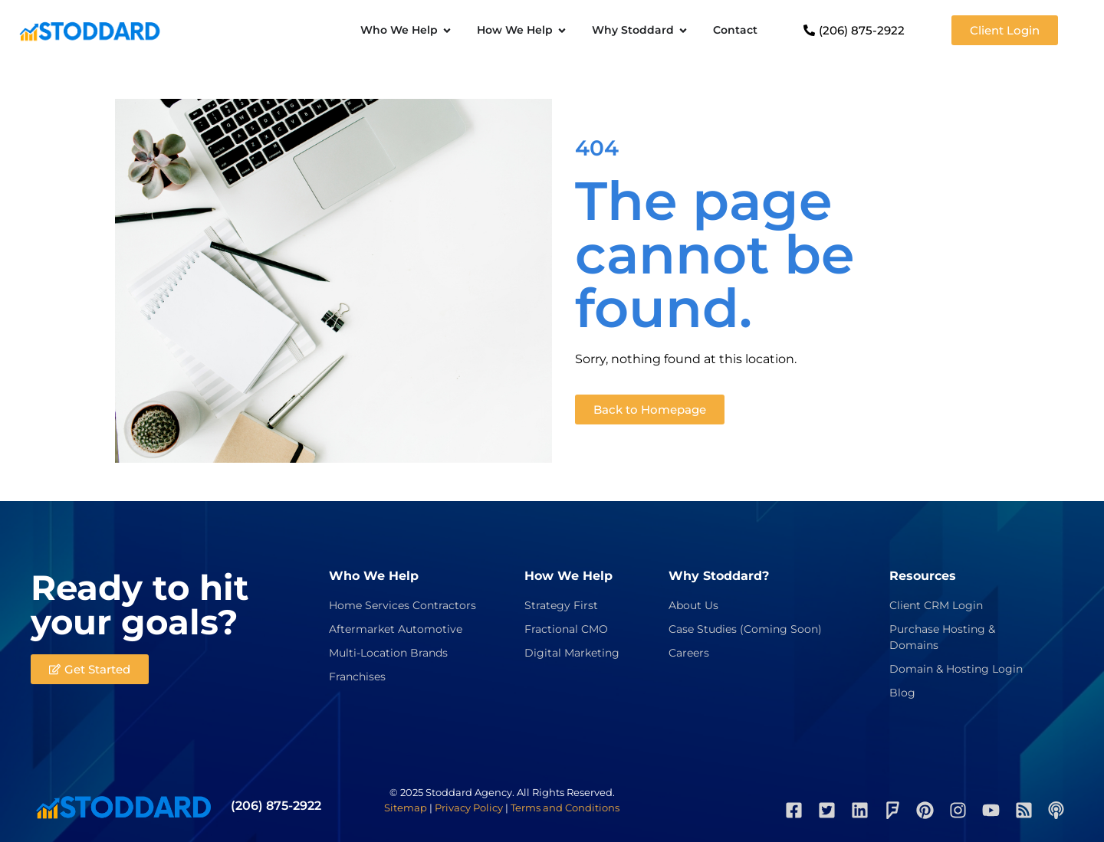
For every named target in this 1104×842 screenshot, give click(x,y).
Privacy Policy (469, 807)
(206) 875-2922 (276, 805)
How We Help (568, 575)
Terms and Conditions (565, 807)
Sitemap (405, 807)
